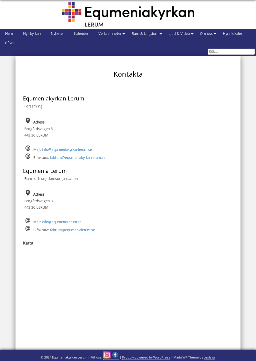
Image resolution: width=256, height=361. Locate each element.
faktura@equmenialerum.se (72, 229)
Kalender (81, 33)
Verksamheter (110, 33)
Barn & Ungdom (145, 33)
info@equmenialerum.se (62, 221)
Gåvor (10, 42)
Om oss (206, 33)
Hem (9, 33)
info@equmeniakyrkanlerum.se (67, 149)
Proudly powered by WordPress (146, 357)
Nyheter (57, 33)
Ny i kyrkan (32, 33)
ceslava (209, 357)
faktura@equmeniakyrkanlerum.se (78, 157)
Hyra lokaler (232, 33)
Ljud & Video (179, 33)
